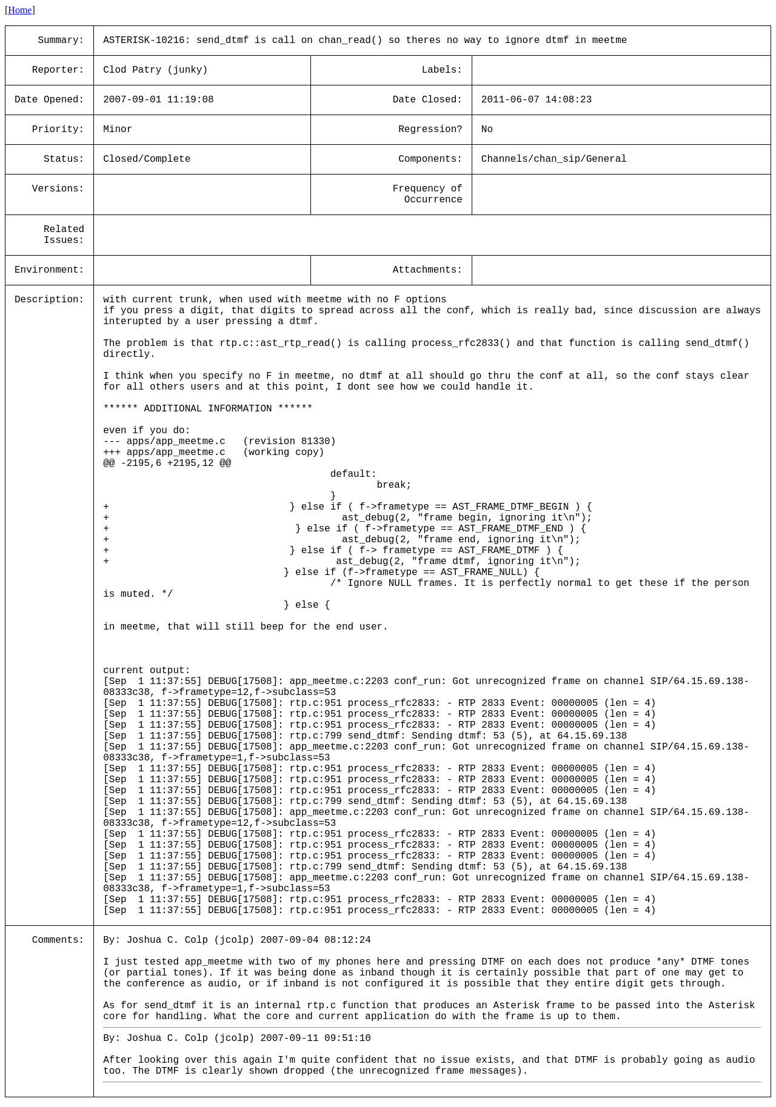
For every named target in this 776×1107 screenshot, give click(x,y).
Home (20, 10)
